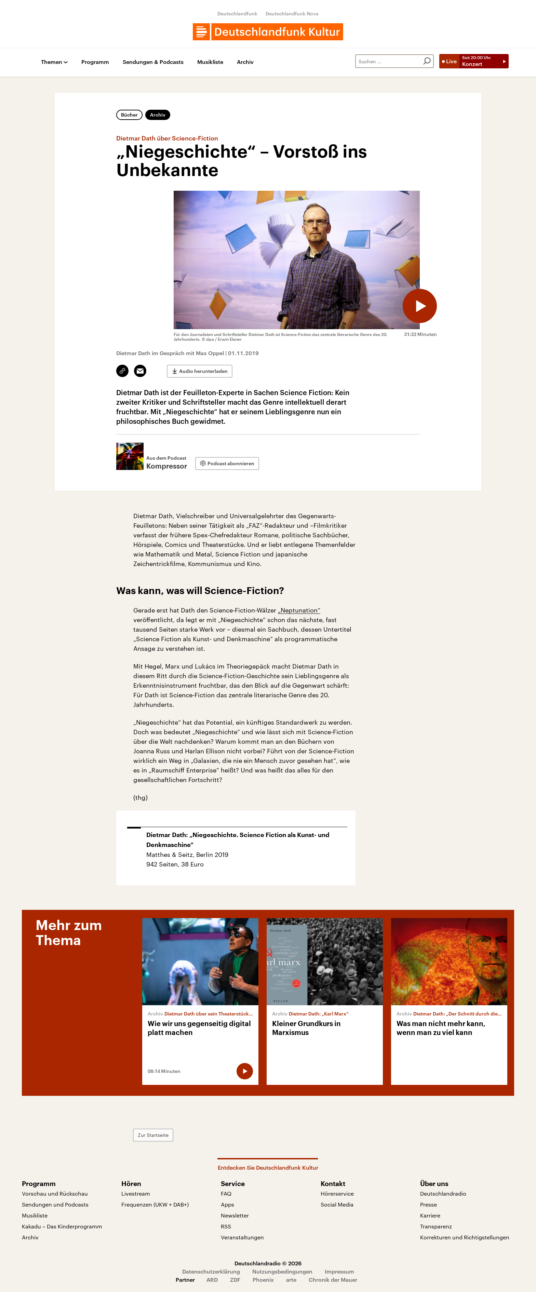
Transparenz (436, 1226)
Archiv (245, 62)
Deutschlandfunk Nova (292, 13)
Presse (428, 1204)
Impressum (339, 1271)
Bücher (129, 115)
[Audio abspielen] (420, 306)
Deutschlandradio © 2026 (268, 1263)
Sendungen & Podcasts (153, 62)
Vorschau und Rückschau (55, 1193)
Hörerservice (337, 1193)
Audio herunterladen (203, 371)
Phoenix (263, 1279)
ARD (212, 1279)
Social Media (337, 1204)
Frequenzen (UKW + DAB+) (155, 1204)
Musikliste (210, 62)
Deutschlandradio (443, 1193)
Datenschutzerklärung (211, 1271)
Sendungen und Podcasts (55, 1204)
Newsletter (235, 1215)
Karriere (430, 1215)
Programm (95, 62)
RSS (226, 1226)
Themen (51, 62)
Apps (227, 1204)
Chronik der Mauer (333, 1279)
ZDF (235, 1279)
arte (291, 1279)
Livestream (135, 1193)
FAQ (226, 1193)
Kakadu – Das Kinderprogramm (62, 1226)
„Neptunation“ (299, 610)
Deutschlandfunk (237, 13)
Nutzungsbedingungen (282, 1271)
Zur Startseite (153, 1135)
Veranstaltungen (242, 1237)
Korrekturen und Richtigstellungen (464, 1237)
